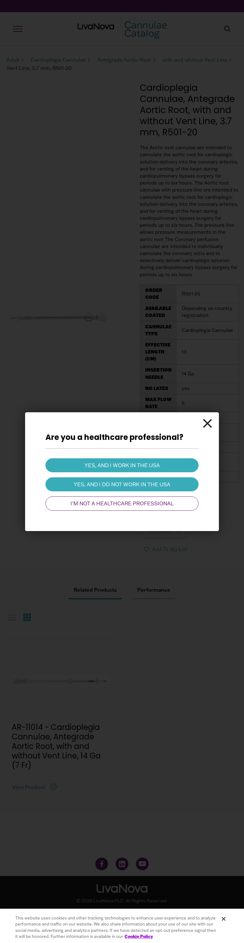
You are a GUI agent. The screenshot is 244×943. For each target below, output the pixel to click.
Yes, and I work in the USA (122, 465)
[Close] (207, 423)
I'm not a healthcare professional (122, 503)
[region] (122, 926)
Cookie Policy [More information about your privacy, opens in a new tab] (139, 936)
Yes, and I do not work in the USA (122, 484)
